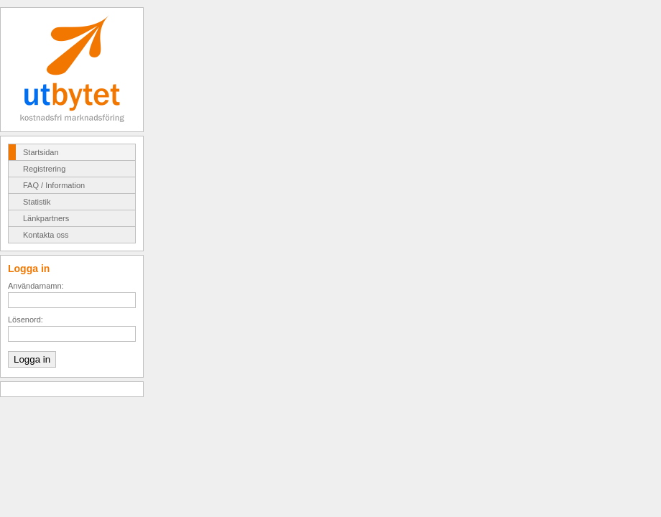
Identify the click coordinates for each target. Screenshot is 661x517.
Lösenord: (25, 319)
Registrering (44, 168)
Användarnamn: (36, 285)
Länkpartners (46, 218)
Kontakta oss (46, 234)
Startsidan (41, 152)
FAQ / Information (54, 185)
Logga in (32, 359)
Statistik (37, 201)
